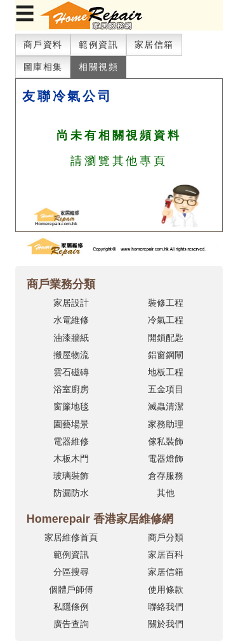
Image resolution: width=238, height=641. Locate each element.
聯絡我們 (165, 607)
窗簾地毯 (71, 406)
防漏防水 (71, 493)
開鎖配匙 (165, 338)
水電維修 (71, 320)
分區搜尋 (71, 572)
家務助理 (165, 424)
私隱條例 (71, 607)
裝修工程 (165, 303)
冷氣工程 (165, 320)
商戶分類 (165, 537)
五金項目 (165, 389)
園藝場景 (71, 424)
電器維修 (71, 441)
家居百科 (165, 554)
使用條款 (165, 589)
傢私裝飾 (165, 441)
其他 (166, 493)
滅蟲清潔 (165, 406)
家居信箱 (154, 44)
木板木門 (71, 458)
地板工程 (165, 372)
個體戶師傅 (71, 589)
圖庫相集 (43, 67)
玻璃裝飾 (71, 476)
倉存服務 (165, 476)
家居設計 (71, 303)
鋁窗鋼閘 (165, 355)
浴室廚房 (71, 389)
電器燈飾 (165, 458)
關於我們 (165, 624)
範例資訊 (98, 44)
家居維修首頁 (71, 537)
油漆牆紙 (71, 338)
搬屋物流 (71, 355)
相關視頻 (98, 67)
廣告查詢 (71, 624)
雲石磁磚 (71, 372)
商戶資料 (43, 44)
